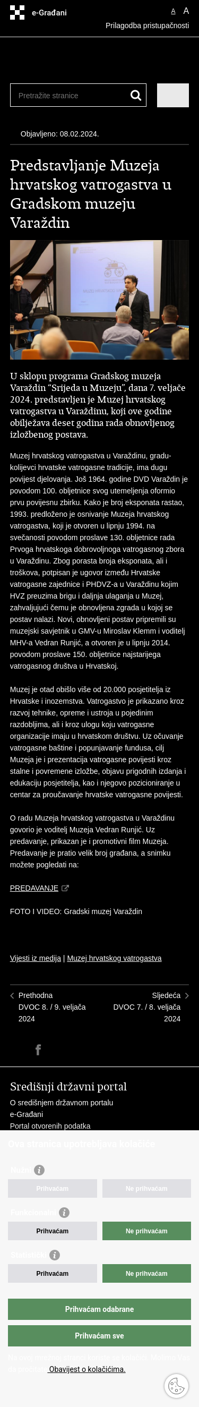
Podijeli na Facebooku (38, 1049)
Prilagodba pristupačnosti (147, 25)
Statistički (29, 1255)
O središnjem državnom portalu (62, 1102)
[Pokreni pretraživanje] (136, 95)
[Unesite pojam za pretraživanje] (57, 95)
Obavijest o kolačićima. (86, 1369)
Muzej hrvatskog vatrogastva (114, 958)
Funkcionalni (33, 1212)
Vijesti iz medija (35, 958)
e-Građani (26, 1114)
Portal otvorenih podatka (50, 1126)
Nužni (21, 1170)
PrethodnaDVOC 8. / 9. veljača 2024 (52, 1007)
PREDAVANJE (34, 888)
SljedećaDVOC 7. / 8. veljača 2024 (146, 1007)
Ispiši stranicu (15, 1049)
